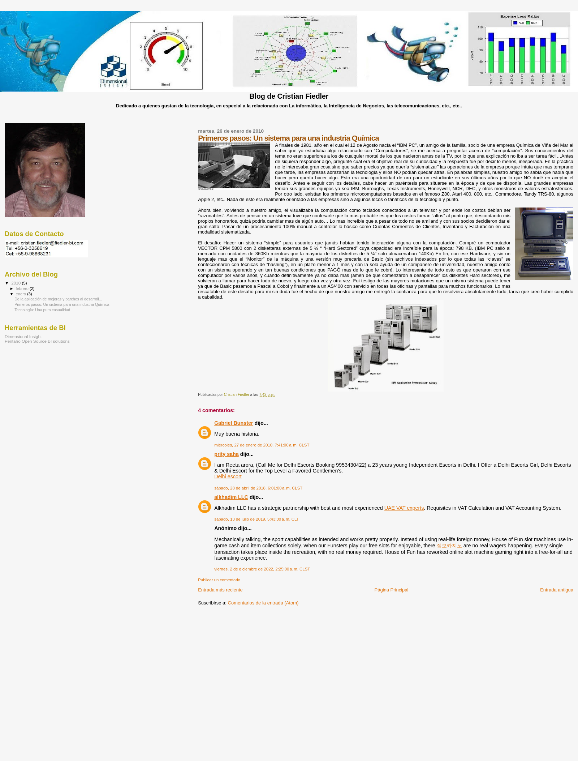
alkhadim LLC (231, 497)
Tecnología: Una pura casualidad (42, 310)
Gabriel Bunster (233, 423)
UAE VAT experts (404, 508)
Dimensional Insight (23, 336)
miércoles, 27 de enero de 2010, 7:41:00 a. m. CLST (261, 445)
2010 (16, 283)
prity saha (226, 454)
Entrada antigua (556, 590)
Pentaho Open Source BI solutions (37, 341)
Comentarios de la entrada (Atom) (263, 603)
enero (21, 294)
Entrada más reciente (220, 590)
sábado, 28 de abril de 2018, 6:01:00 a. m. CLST (258, 488)
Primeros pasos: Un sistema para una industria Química (61, 304)
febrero (23, 288)
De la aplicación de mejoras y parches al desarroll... (58, 299)
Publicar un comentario (219, 580)
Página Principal (392, 590)
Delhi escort (228, 476)
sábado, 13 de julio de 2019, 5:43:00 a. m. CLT (256, 519)
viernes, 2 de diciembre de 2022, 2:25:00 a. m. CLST (262, 569)
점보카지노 (449, 545)
